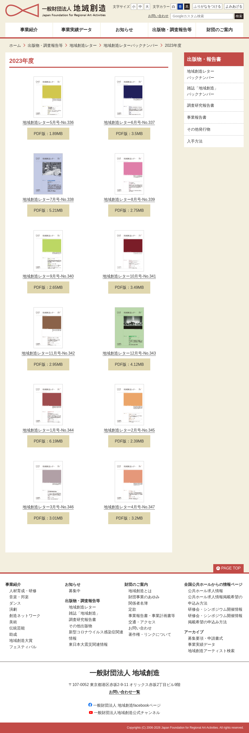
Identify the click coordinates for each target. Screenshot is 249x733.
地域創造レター (83, 45)
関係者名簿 (138, 603)
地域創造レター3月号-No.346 (48, 507)
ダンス (15, 603)
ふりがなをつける (207, 6)
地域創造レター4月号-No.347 (129, 507)
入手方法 (195, 141)
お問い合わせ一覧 (124, 692)
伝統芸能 (17, 628)
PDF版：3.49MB (129, 287)
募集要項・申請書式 (205, 638)
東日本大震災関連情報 (88, 644)
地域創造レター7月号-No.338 (48, 199)
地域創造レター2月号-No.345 (129, 430)
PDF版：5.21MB (48, 210)
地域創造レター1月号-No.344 (48, 430)
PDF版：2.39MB (129, 441)
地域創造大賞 (21, 640)
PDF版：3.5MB (129, 134)
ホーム (15, 45)
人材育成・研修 (22, 591)
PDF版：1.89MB (48, 134)
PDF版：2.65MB (48, 287)
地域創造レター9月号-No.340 (48, 276)
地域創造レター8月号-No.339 (129, 199)
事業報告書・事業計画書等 (151, 616)
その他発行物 (198, 129)
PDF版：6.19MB (48, 441)
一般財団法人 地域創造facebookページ (124, 705)
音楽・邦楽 (19, 597)
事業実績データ (76, 29)
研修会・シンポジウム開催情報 (215, 609)
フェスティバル (22, 647)
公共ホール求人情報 (205, 591)
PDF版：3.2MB (129, 518)
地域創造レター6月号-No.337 (129, 122)
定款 (132, 609)
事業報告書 (196, 117)
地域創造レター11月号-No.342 (48, 353)
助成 (13, 634)
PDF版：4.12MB (129, 364)
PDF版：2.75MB (129, 210)
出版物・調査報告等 (172, 29)
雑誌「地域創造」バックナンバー (202, 91)
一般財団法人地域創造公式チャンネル (124, 713)
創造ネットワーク (24, 616)
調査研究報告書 (200, 105)
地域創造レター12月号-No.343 (129, 353)
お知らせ (124, 29)
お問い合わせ (158, 16)
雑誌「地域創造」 (84, 613)
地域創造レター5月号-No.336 (48, 122)
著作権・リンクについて (149, 634)
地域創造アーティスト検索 (211, 651)
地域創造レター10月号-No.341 (129, 276)
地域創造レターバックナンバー (131, 45)
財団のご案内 (219, 29)
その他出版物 (80, 626)
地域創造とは (140, 591)
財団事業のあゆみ (144, 597)
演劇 (13, 609)
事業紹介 (29, 29)
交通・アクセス (142, 622)
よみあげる (233, 6)
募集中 (74, 591)
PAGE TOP (228, 568)
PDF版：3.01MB (48, 518)
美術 (13, 622)
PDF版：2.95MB (48, 364)
